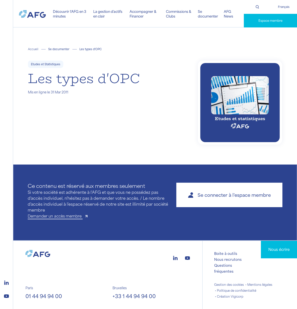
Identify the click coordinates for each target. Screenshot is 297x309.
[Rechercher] (257, 7)
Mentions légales (259, 285)
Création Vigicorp (230, 296)
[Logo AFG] (32, 14)
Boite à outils (225, 253)
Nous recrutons (228, 259)
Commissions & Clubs (178, 13)
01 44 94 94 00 (43, 296)
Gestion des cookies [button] (229, 285)
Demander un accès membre (55, 216)
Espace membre (270, 20)
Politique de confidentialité (236, 290)
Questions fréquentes (223, 268)
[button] (229, 195)
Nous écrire (279, 249)
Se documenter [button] (208, 13)
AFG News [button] (228, 13)
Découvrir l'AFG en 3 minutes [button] (69, 13)
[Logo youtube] (6, 295)
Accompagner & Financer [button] (143, 13)
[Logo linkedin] (6, 282)
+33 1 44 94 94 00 (134, 296)
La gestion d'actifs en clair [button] (107, 13)
